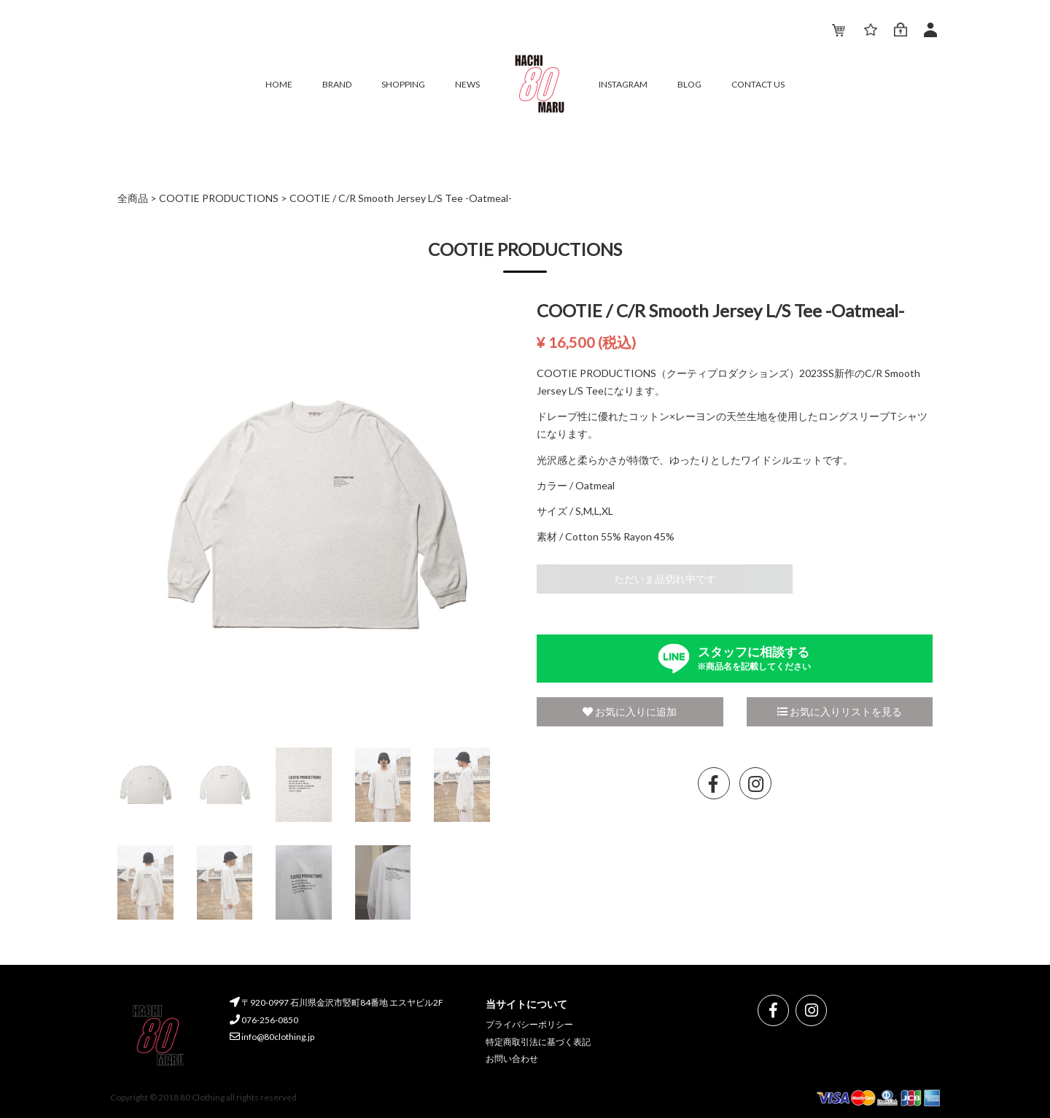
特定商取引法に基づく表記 (538, 1041)
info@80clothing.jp (272, 1036)
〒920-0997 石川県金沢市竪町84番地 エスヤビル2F (336, 1002)
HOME (278, 84)
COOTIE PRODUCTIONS (219, 198)
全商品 (132, 198)
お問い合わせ (512, 1058)
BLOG (689, 84)
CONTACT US (758, 84)
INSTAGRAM (623, 84)
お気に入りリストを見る (839, 711)
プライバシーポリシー (529, 1024)
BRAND (336, 84)
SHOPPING (403, 84)
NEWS (467, 84)
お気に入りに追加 (630, 711)
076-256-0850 (264, 1019)
